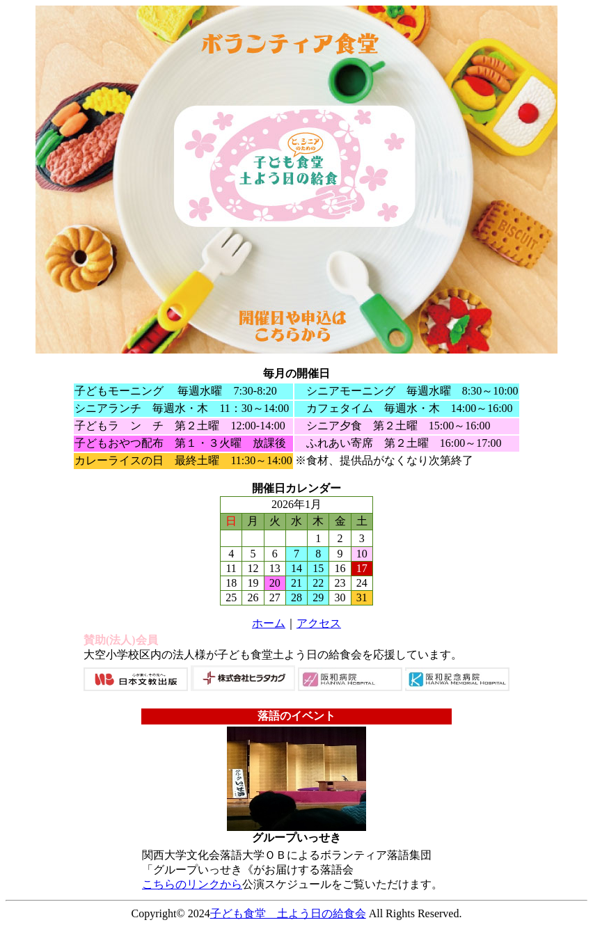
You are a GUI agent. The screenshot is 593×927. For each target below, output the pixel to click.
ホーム (268, 623)
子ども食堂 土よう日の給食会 (288, 913)
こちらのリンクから (192, 884)
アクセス (318, 623)
